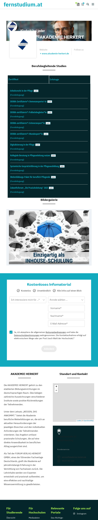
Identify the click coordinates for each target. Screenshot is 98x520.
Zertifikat (13, 79)
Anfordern (49, 349)
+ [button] (56, 387)
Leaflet (79, 420)
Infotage (54, 79)
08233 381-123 (68, 461)
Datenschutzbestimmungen (26, 335)
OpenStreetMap (89, 420)
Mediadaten (34, 517)
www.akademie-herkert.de (55, 53)
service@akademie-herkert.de (74, 457)
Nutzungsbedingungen (56, 332)
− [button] (56, 391)
